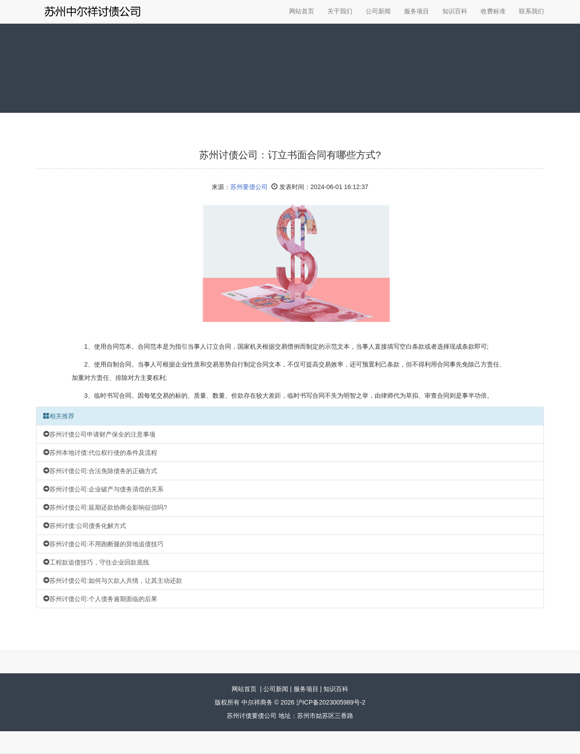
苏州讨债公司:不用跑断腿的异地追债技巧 (103, 544)
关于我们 (339, 11)
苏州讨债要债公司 (252, 715)
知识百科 (454, 11)
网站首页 (301, 11)
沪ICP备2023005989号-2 (331, 702)
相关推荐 (58, 416)
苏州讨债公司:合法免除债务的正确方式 (100, 470)
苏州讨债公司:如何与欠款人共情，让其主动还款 (112, 580)
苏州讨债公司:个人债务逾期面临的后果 (100, 598)
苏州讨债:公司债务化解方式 (84, 525)
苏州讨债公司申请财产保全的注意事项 (99, 434)
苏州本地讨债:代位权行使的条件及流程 (100, 452)
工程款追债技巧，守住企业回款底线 (96, 562)
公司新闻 (378, 11)
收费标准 (493, 11)
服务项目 (416, 11)
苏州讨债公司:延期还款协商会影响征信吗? (105, 507)
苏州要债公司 (249, 186)
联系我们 (531, 11)
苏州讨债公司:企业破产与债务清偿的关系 (103, 489)
